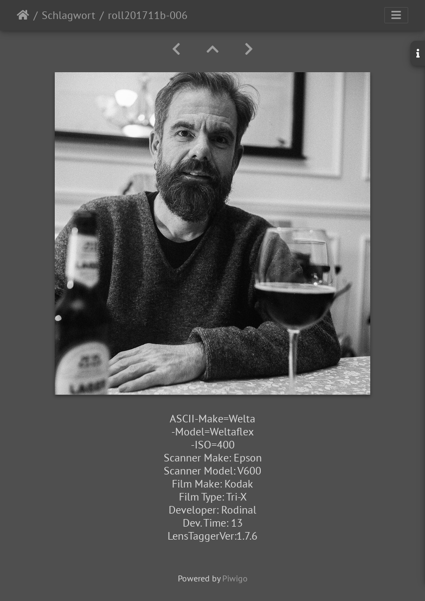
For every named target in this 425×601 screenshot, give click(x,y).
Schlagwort (68, 15)
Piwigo (235, 578)
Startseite (23, 15)
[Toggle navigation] (396, 15)
